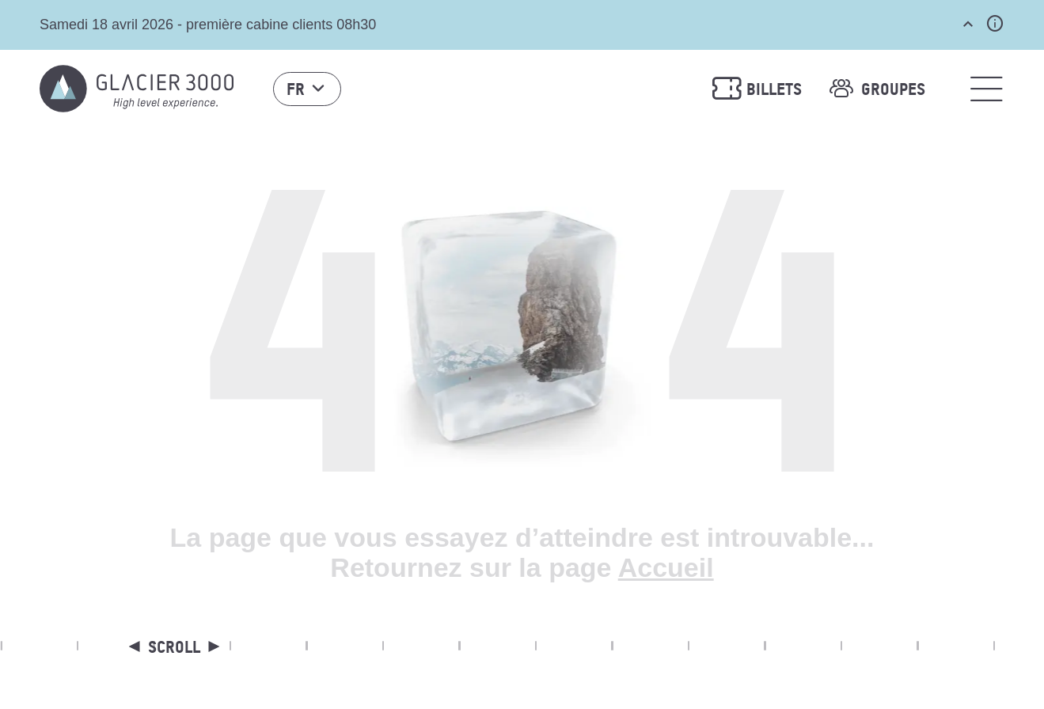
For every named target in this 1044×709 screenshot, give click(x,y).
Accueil (666, 567)
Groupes (875, 88)
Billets (756, 88)
